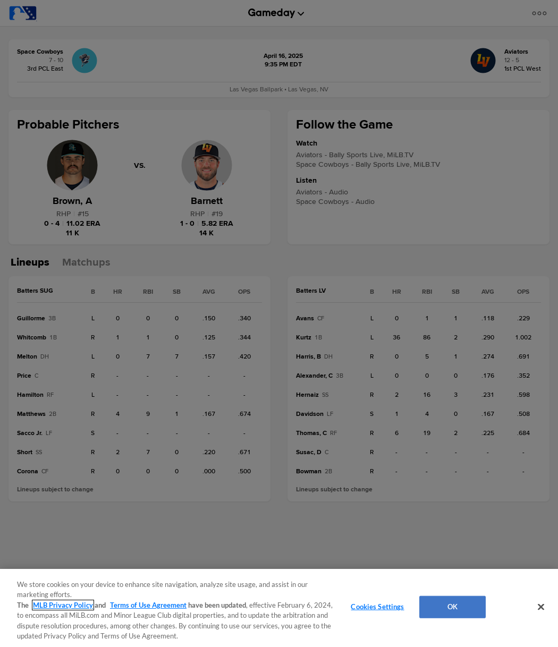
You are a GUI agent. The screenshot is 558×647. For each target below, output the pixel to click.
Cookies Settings (377, 606)
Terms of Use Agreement (148, 605)
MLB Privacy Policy (63, 605)
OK (452, 606)
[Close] (541, 607)
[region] (279, 608)
